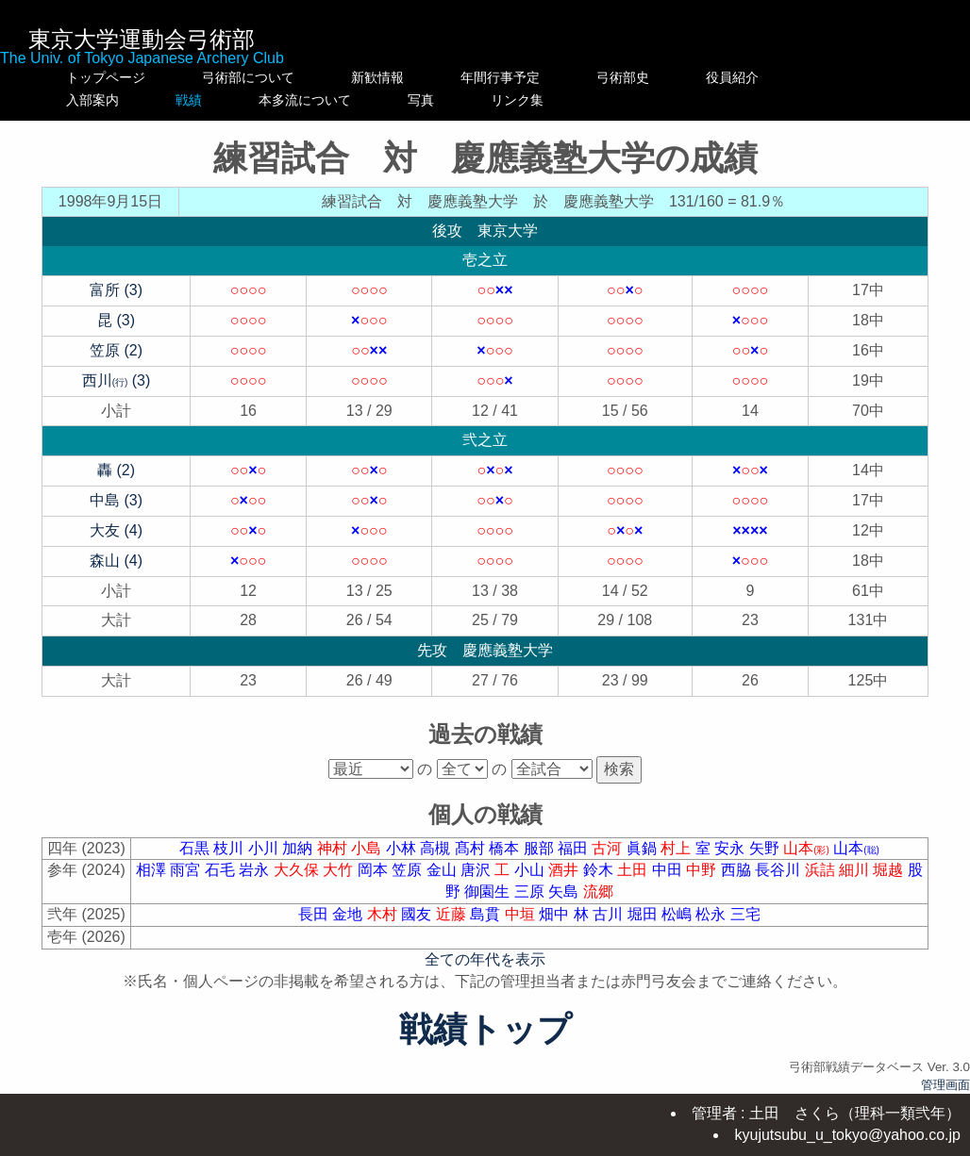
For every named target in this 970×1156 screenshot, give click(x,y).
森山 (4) (116, 561)
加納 (299, 848)
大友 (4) (116, 530)
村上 (677, 848)
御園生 (488, 892)
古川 (610, 914)
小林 (403, 848)
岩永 (256, 870)
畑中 (556, 914)
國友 (418, 914)
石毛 (222, 870)
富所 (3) (116, 290)
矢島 (565, 892)
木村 (384, 914)
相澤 (153, 870)
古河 (609, 848)
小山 (531, 870)
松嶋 (678, 914)
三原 (531, 892)
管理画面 (945, 1085)
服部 (541, 848)
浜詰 (822, 870)
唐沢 (477, 870)
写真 (540, 99)
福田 (575, 848)
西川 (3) (116, 380)
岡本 (375, 870)
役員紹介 (771, 77)
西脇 (738, 870)
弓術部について (248, 77)
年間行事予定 (539, 77)
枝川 (230, 848)
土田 (634, 870)
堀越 (890, 870)
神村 (334, 848)
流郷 (598, 892)
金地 (349, 914)
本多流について (397, 99)
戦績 (248, 99)
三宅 (745, 914)
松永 (712, 914)
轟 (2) (116, 470)
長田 (315, 914)
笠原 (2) (116, 350)
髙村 (472, 848)
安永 (731, 848)
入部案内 (105, 99)
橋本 (506, 848)
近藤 (453, 914)
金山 (443, 870)
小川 (265, 848)
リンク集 (662, 99)
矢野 (766, 848)
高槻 (437, 848)
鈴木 (600, 870)
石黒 (196, 848)
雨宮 (187, 870)
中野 (703, 870)
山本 (808, 848)
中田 (669, 870)
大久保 (298, 870)
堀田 (644, 914)
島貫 (487, 914)
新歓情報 (397, 77)
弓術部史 (662, 77)
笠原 (409, 870)
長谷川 (779, 870)
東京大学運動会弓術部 (141, 39)
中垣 (522, 914)
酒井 (565, 870)
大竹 (340, 870)
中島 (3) (116, 500)
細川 (856, 870)
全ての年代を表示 (485, 959)
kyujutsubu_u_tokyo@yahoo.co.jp (847, 1135)
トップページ (105, 77)
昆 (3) (116, 320)
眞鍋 (644, 848)
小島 (368, 848)
